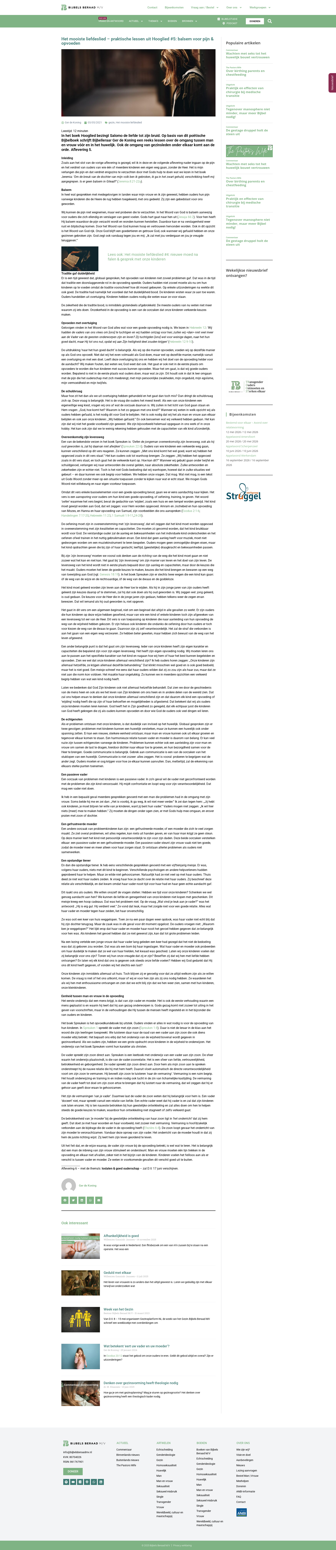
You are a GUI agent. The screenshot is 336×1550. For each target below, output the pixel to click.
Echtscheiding (164, 1449)
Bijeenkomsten (174, 7)
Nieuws (240, 1465)
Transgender (163, 1501)
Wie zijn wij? (243, 1449)
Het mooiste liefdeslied (129, 122)
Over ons (234, 7)
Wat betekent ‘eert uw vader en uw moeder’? (136, 1346)
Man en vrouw (164, 1481)
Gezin (159, 1460)
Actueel (136, 21)
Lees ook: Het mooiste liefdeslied (135, 254)
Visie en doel (243, 1454)
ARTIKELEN (164, 1443)
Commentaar (124, 1449)
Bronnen (189, 21)
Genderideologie (165, 1454)
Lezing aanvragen (246, 1470)
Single (159, 1496)
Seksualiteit (163, 1486)
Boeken (172, 21)
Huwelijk (161, 1470)
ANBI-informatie (245, 1491)
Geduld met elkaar (117, 1273)
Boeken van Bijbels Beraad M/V (207, 1451)
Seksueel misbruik (166, 1491)
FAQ (238, 1496)
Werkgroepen (260, 7)
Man (159, 1475)
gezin (112, 122)
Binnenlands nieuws (128, 1454)
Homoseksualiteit (166, 1465)
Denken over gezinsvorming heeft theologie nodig (141, 1383)
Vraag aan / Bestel (205, 7)
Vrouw (160, 1507)
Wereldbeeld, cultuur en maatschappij (169, 1514)
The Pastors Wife (126, 1465)
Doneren (241, 1486)
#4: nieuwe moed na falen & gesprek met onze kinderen (153, 256)
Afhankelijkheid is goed (122, 1236)
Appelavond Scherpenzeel (242, 446)
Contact (152, 7)
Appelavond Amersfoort (240, 436)
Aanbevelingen (244, 1460)
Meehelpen (242, 1481)
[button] (270, 21)
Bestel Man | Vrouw (247, 1475)
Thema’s (155, 21)
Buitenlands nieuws (127, 1460)
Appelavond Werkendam (241, 455)
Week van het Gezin (118, 1309)
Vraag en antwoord (111, 21)
